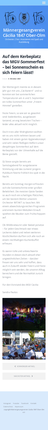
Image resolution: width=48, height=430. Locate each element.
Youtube (16, 403)
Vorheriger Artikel (24, 366)
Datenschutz (8, 406)
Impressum (19, 406)
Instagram (7, 403)
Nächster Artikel (23, 376)
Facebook (24, 403)
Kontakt (33, 403)
